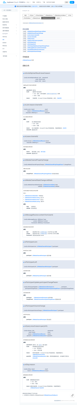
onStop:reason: (31, 38)
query (40, 345)
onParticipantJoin (52, 93)
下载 (44, 2)
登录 (66, 2)
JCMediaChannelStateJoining (32, 197)
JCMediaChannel (36, 18)
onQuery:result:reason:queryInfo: (35, 40)
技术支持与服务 (51, 2)
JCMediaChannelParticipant (44, 246)
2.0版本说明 (34, 6)
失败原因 (59, 98)
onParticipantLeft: (31, 44)
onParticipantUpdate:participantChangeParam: (38, 46)
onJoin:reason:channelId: (33, 35)
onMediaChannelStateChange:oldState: (36, 31)
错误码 (58, 18)
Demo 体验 (5, 19)
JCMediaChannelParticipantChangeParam (49, 288)
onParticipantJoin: (31, 42)
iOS (3, 39)
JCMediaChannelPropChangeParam (54, 164)
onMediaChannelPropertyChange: (35, 33)
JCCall (69, 15)
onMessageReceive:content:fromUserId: (36, 47)
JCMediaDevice (49, 15)
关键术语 (5, 51)
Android (4, 42)
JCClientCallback (39, 15)
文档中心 (38, 2)
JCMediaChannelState (49, 184)
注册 (72, 2)
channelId (35, 358)
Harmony (5, 36)
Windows (5, 45)
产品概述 (5, 15)
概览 (26, 15)
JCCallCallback (27, 18)
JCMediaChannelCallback (48, 18)
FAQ (34, 2)
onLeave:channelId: (31, 36)
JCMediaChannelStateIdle (31, 195)
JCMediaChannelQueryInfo (39, 335)
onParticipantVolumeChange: (34, 51)
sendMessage (43, 232)
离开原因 (43, 151)
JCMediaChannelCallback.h (36, 23)
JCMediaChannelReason (38, 111)
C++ (3, 48)
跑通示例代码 (6, 22)
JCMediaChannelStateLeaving (32, 201)
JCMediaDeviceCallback (60, 15)
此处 (54, 6)
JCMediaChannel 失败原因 (37, 388)
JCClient (32, 15)
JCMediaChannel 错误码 (39, 354)
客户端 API (25, 10)
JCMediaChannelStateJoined (32, 199)
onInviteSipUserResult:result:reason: (36, 49)
